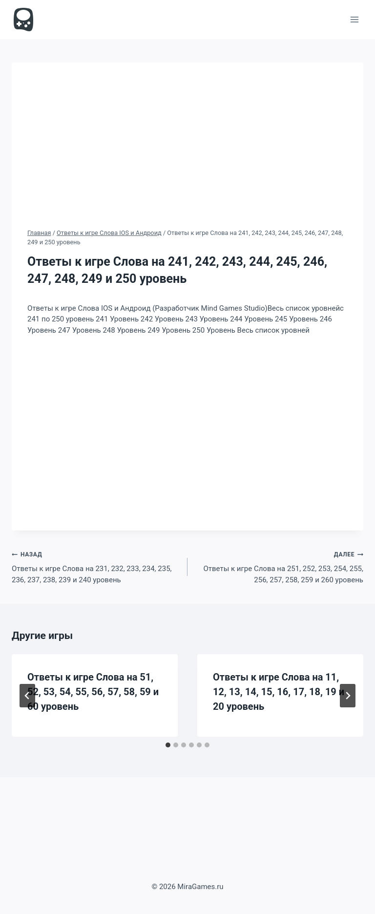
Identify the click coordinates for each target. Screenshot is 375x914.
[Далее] (347, 695)
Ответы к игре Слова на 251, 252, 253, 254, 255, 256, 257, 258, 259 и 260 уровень (279, 566)
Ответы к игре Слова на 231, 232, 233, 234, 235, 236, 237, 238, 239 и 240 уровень (96, 566)
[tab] (168, 745)
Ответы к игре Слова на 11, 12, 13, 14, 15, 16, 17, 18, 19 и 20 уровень (278, 691)
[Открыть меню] (354, 19)
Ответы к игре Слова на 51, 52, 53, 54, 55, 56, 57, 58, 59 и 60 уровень (93, 691)
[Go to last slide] (27, 695)
